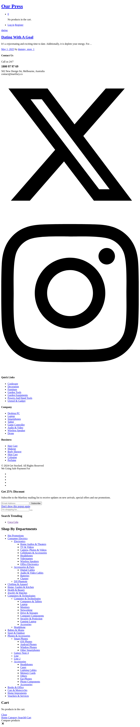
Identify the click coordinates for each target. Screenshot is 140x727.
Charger (24, 578)
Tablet (11, 422)
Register (19, 25)
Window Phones (28, 647)
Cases (23, 667)
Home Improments (17, 693)
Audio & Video (15, 427)
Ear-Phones (26, 678)
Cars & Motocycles (17, 690)
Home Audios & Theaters (33, 544)
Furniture (12, 389)
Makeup (12, 448)
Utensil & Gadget (16, 401)
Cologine (12, 457)
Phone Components (30, 681)
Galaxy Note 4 (21, 653)
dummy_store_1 (26, 49)
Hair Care (13, 446)
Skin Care (13, 454)
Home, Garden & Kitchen (21, 587)
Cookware (13, 383)
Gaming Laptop (28, 621)
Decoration (13, 386)
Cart (28, 717)
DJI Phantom (20, 581)
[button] (2, 724)
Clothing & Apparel (18, 584)
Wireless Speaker (16, 430)
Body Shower (15, 451)
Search (21, 717)
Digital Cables (27, 570)
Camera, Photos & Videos (33, 550)
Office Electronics (29, 564)
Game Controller (16, 424)
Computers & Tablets (31, 601)
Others (23, 676)
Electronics (19, 541)
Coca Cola (13, 522)
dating (4, 30)
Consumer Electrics (18, 538)
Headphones (26, 555)
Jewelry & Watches (17, 592)
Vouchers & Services (18, 696)
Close (4, 714)
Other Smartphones (30, 650)
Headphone (19, 627)
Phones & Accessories (19, 635)
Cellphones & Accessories (33, 552)
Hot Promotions (16, 535)
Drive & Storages (29, 613)
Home (4, 717)
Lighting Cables (28, 670)
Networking (26, 610)
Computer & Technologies (27, 598)
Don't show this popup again (15, 506)
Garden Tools (14, 392)
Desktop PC (14, 413)
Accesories (25, 624)
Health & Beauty (16, 590)
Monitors (25, 607)
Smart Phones (21, 638)
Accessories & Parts (24, 567)
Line (16, 655)
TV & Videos (27, 547)
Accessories (20, 661)
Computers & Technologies (21, 595)
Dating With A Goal (17, 37)
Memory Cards (27, 673)
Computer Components (32, 615)
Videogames (26, 558)
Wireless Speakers (29, 561)
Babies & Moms (16, 630)
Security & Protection (31, 618)
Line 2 (17, 658)
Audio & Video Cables (31, 572)
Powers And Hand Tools (20, 398)
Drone (11, 433)
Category (12, 717)
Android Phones (28, 644)
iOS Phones (26, 641)
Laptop (11, 416)
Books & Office (16, 687)
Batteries (24, 575)
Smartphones (14, 419)
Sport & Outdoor (16, 633)
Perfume (12, 460)
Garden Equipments (18, 395)
